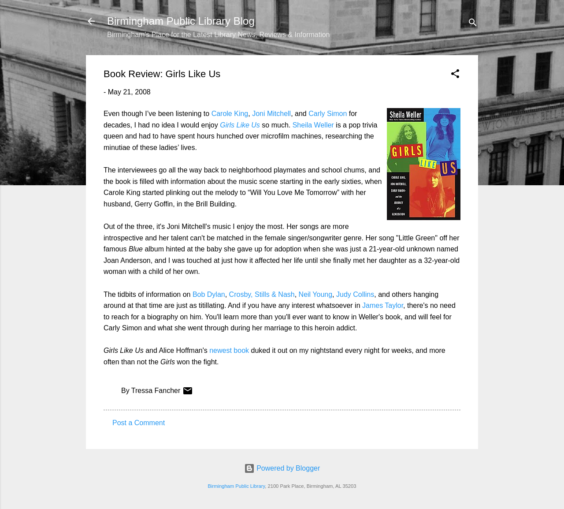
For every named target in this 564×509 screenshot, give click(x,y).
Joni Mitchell (271, 113)
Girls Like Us (240, 125)
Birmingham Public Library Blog (181, 21)
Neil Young (316, 294)
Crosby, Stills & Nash (262, 294)
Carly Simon (327, 113)
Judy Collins (355, 294)
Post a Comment (138, 423)
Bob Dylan (209, 294)
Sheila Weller (313, 125)
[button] (455, 75)
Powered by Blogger (282, 468)
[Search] (473, 24)
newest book (229, 350)
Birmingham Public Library (236, 486)
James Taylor (382, 305)
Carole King (230, 113)
